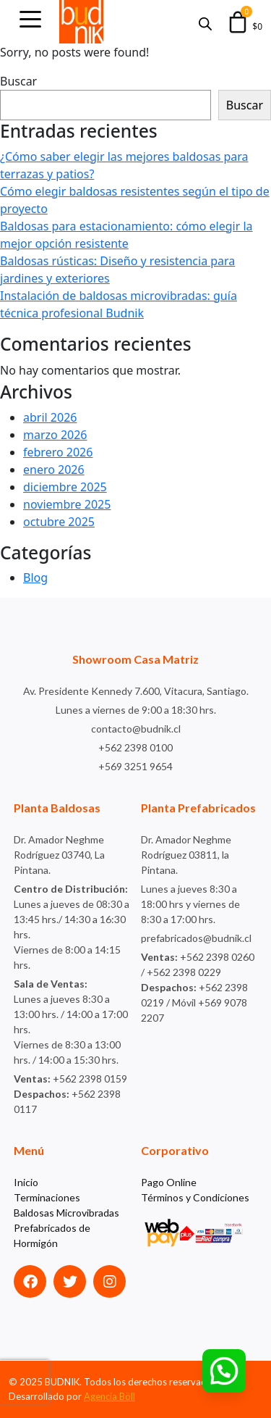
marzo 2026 (55, 435)
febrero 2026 (58, 452)
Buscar (18, 81)
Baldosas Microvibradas (66, 1212)
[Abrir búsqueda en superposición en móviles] (205, 22)
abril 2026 (50, 417)
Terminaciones (47, 1197)
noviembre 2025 (67, 504)
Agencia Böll (109, 1396)
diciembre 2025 (65, 487)
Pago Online (169, 1182)
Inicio (26, 1182)
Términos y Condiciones (195, 1197)
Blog (35, 577)
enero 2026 (54, 469)
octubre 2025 (59, 522)
